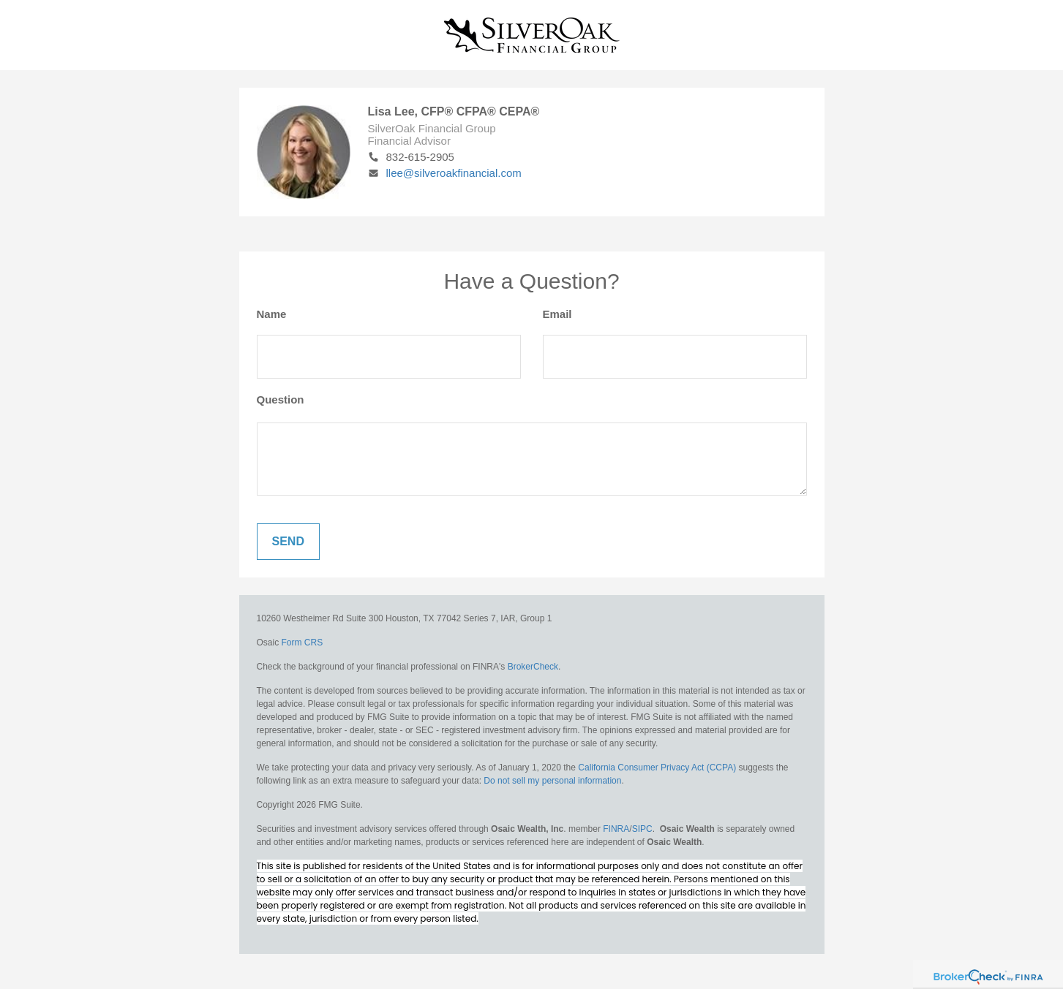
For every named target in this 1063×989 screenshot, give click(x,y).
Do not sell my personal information (552, 781)
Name (272, 314)
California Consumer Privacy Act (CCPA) (657, 767)
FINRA (616, 829)
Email (557, 314)
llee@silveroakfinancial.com (445, 173)
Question (280, 399)
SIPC (642, 829)
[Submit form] (288, 541)
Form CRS (302, 642)
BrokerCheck (533, 667)
